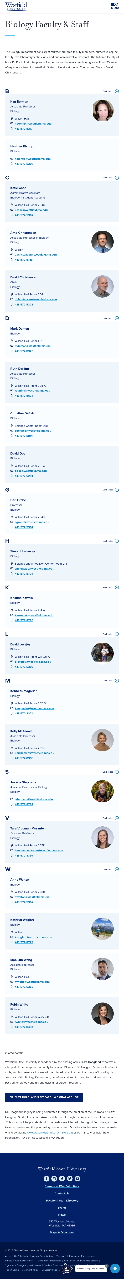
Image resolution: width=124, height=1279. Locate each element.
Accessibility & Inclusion (17, 1256)
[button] (115, 1268)
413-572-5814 (24, 436)
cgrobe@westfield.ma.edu (32, 522)
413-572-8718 (24, 260)
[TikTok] (62, 1179)
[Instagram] (54, 1179)
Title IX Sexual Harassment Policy (21, 1270)
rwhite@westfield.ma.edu (31, 1022)
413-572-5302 (24, 215)
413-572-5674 (24, 396)
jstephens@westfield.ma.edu (34, 799)
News (62, 1215)
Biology (15, 111)
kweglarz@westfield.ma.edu (33, 937)
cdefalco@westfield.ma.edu (33, 431)
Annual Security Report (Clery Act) (49, 1256)
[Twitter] (70, 1179)
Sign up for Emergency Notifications (23, 1265)
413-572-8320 (24, 351)
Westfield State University (62, 1169)
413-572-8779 (24, 942)
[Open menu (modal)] (115, 6)
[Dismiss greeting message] (107, 1266)
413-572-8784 (24, 804)
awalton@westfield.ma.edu (32, 897)
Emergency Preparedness (82, 1256)
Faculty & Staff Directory (62, 1200)
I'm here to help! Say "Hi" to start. (91, 1268)
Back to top (108, 91)
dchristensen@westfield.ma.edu (36, 299)
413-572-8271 (24, 713)
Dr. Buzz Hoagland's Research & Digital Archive (44, 1097)
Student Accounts (34, 197)
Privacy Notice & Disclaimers (19, 1260)
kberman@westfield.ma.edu (33, 123)
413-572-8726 (24, 620)
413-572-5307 (24, 667)
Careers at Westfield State (62, 1186)
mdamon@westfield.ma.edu (33, 346)
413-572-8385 (24, 758)
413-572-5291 (24, 476)
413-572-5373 (24, 304)
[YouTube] (77, 1179)
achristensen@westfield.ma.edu (36, 254)
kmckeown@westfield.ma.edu (34, 753)
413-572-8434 (24, 1027)
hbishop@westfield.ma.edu (33, 159)
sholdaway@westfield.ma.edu (34, 569)
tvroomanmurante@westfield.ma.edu (39, 850)
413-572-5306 (24, 164)
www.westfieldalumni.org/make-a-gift (50, 1132)
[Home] (16, 6)
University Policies (50, 1270)
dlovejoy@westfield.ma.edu (33, 662)
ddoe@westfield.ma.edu (31, 471)
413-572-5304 (24, 527)
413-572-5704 (24, 574)
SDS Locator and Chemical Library (81, 1260)
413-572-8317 (24, 129)
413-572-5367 (24, 902)
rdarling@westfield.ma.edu (32, 390)
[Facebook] (46, 1179)
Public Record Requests (49, 1260)
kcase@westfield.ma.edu (31, 210)
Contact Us (62, 1193)
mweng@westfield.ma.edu (32, 982)
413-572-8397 (24, 855)
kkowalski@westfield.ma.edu (34, 615)
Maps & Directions (62, 1232)
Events (62, 1208)
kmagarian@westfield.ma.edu (34, 708)
